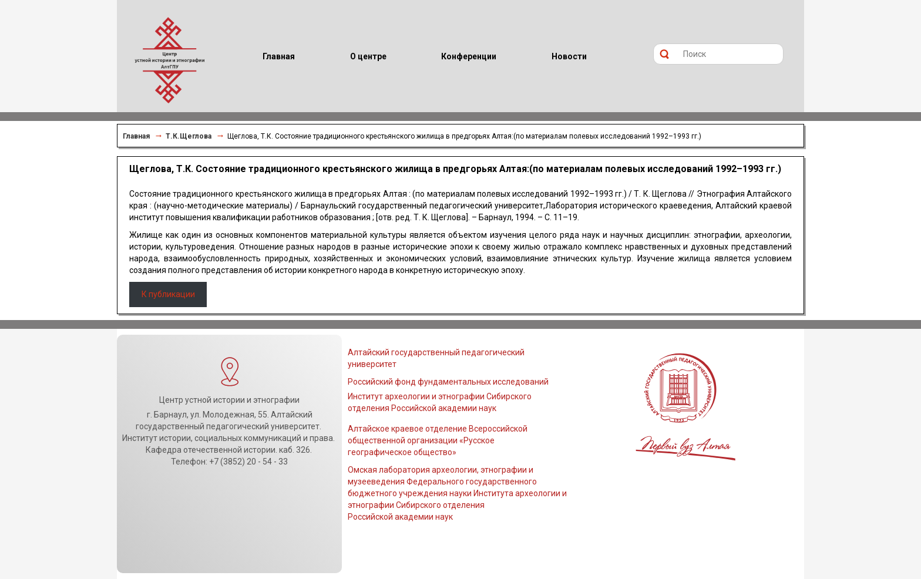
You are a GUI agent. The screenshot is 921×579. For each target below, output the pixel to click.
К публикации (168, 294)
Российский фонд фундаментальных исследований (448, 381)
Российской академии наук (400, 516)
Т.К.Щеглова (188, 136)
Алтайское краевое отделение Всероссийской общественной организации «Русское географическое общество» (437, 440)
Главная (136, 136)
